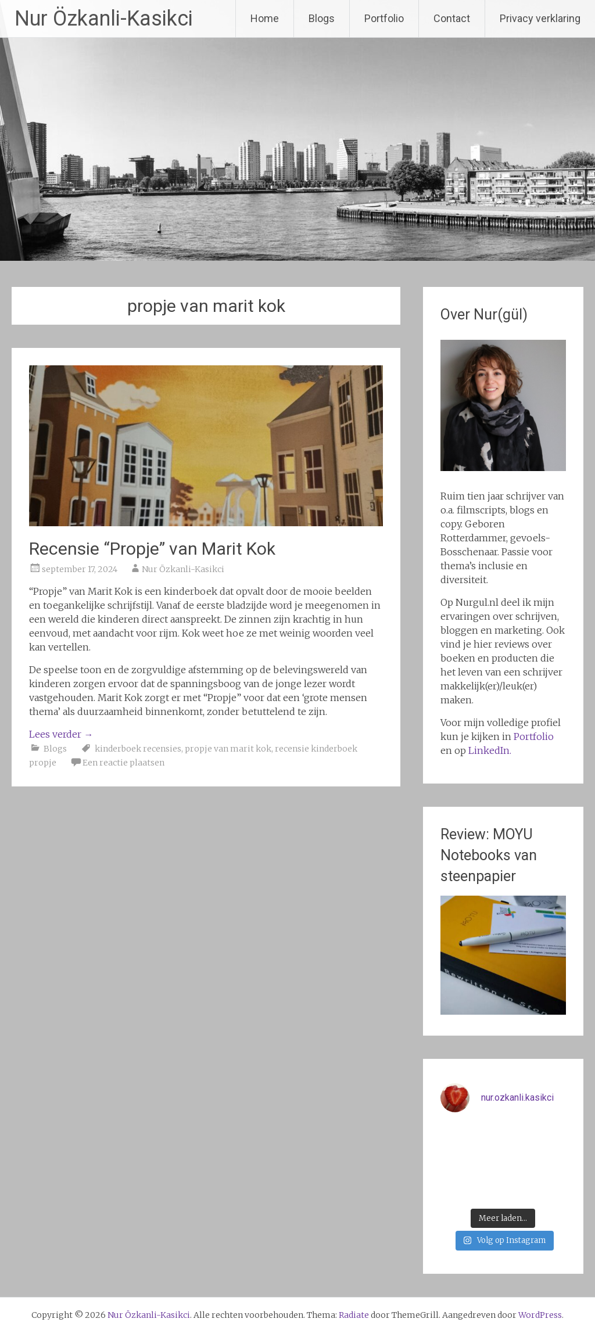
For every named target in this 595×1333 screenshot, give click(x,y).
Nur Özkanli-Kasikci (104, 18)
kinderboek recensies (138, 748)
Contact (451, 18)
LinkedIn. (489, 750)
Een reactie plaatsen (123, 762)
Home (264, 18)
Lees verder (61, 734)
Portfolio (384, 18)
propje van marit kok (228, 748)
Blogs (322, 18)
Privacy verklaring (540, 18)
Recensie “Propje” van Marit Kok (152, 548)
